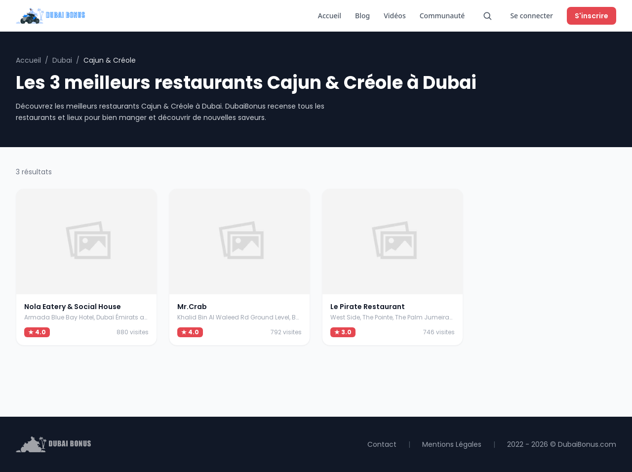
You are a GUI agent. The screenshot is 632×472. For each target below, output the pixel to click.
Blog (362, 15)
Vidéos (394, 15)
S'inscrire (591, 16)
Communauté (442, 15)
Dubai (62, 60)
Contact (381, 444)
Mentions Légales (451, 444)
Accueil (329, 15)
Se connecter (531, 15)
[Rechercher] (487, 16)
